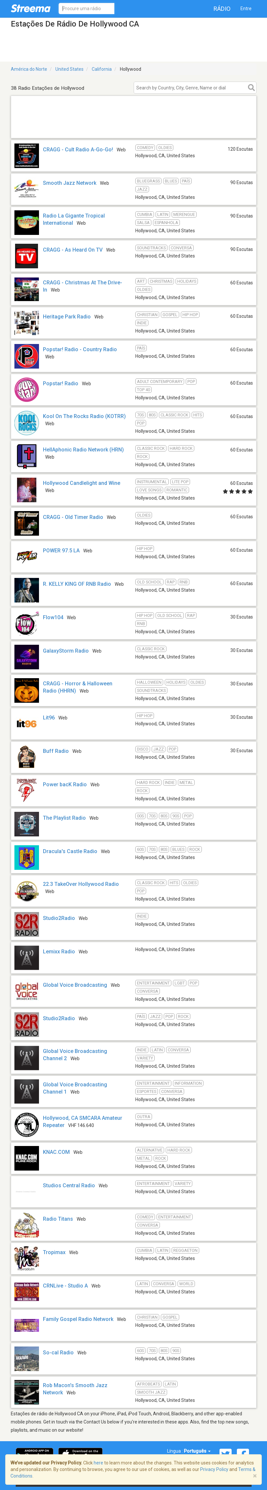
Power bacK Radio (65, 784)
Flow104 (53, 617)
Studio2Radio (59, 918)
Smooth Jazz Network (69, 183)
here (98, 1462)
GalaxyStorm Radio (66, 651)
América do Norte (29, 69)
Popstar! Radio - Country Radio (80, 349)
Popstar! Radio (60, 383)
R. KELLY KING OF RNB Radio (77, 584)
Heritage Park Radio (67, 317)
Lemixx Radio (59, 951)
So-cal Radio (58, 1352)
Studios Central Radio (69, 1185)
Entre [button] (246, 8)
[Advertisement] (133, 129)
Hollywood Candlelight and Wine (81, 483)
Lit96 (49, 718)
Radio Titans (58, 1219)
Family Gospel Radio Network (78, 1319)
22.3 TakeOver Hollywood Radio (81, 884)
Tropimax (54, 1252)
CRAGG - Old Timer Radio (73, 517)
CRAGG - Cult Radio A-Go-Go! (78, 149)
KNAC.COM (56, 1152)
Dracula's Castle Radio (70, 851)
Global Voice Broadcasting (75, 985)
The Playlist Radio (64, 818)
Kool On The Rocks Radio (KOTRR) (84, 416)
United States (69, 69)
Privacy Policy (214, 1469)
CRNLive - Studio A (65, 1286)
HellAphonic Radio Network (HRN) (83, 450)
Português (197, 1451)
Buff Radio (56, 751)
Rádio (222, 8)
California (102, 69)
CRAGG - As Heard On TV (73, 250)
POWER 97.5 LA (61, 550)
